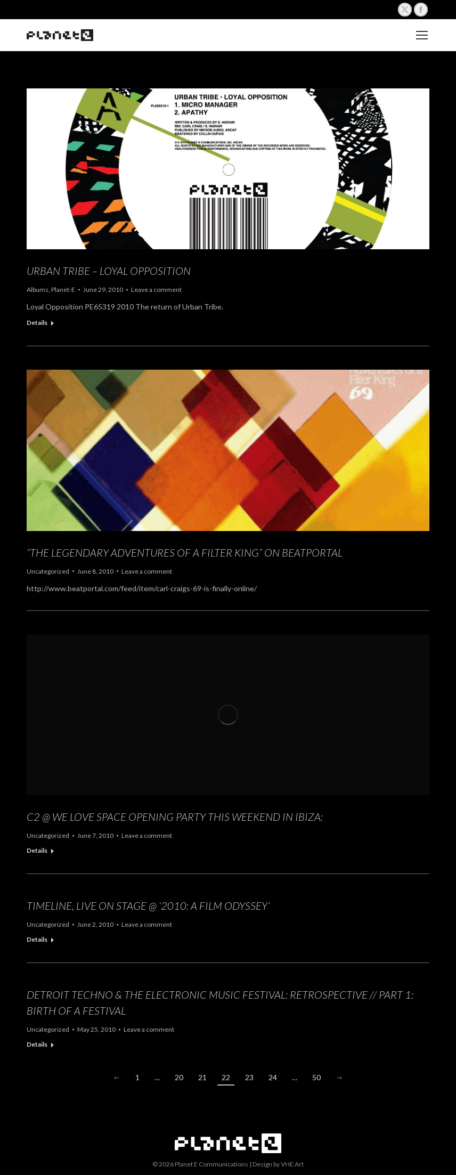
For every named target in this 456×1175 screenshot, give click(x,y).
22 (226, 1077)
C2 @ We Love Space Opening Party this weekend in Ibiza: (175, 816)
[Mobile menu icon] (421, 35)
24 (272, 1077)
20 (179, 1077)
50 (316, 1077)
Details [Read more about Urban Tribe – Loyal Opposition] (37, 323)
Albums (37, 289)
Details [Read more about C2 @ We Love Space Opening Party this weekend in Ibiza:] (37, 850)
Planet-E (63, 289)
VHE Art (292, 1164)
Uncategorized (48, 571)
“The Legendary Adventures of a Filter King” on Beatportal (185, 552)
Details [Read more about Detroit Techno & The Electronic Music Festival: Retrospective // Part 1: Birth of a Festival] (37, 1044)
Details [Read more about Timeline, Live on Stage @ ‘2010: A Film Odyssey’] (37, 939)
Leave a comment (156, 289)
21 (202, 1077)
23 (249, 1077)
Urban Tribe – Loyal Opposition (109, 270)
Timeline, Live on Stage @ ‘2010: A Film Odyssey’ (148, 905)
